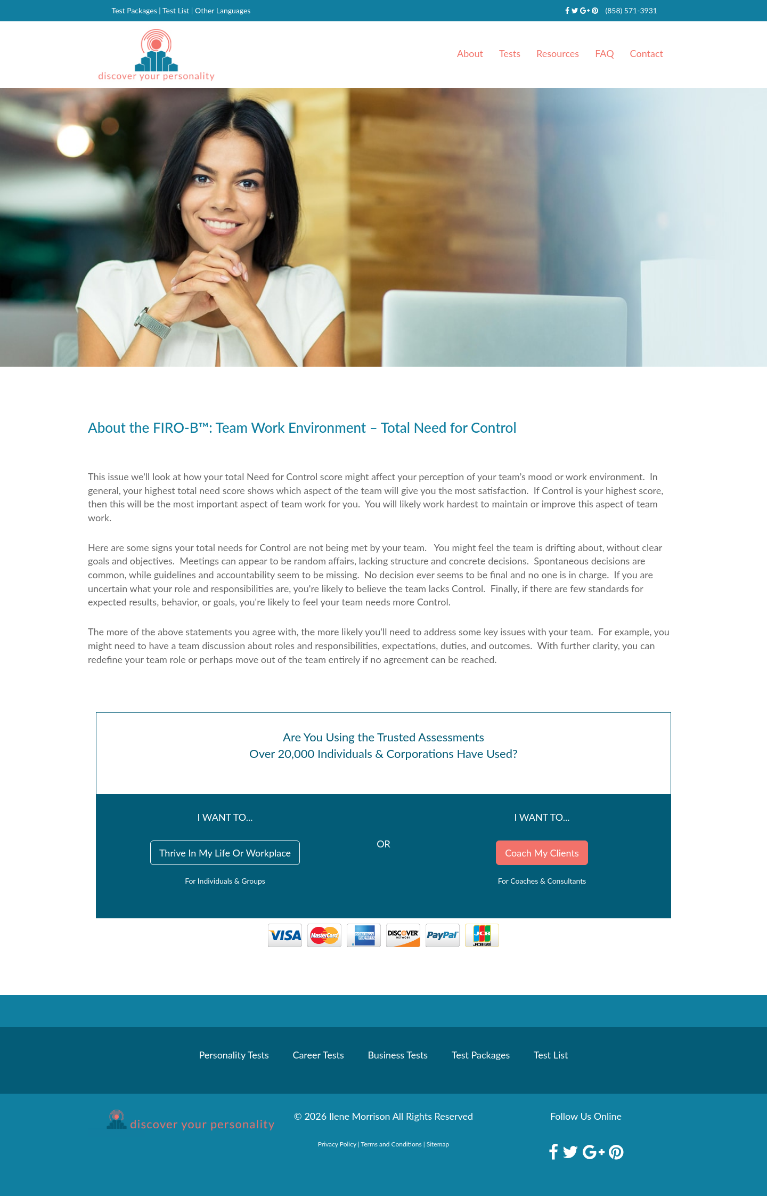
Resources (557, 53)
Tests (509, 53)
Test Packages (134, 10)
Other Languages (222, 10)
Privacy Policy (337, 1144)
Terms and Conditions (391, 1144)
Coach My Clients (541, 853)
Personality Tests (234, 1055)
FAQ (604, 53)
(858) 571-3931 (631, 10)
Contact (646, 53)
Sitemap (438, 1144)
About (470, 53)
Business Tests (398, 1055)
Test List (175, 10)
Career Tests (318, 1055)
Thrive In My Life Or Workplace (225, 853)
